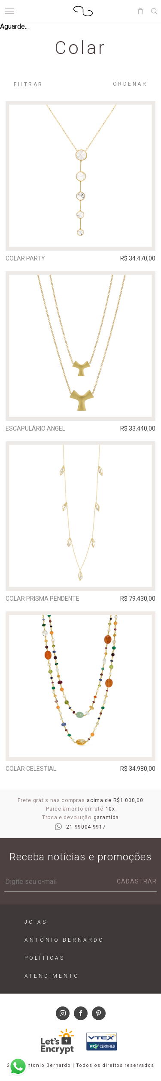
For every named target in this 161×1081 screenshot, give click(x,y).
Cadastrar (137, 881)
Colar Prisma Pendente (42, 598)
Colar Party (25, 258)
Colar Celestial (31, 768)
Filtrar (28, 84)
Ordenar (130, 84)
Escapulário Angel (35, 428)
